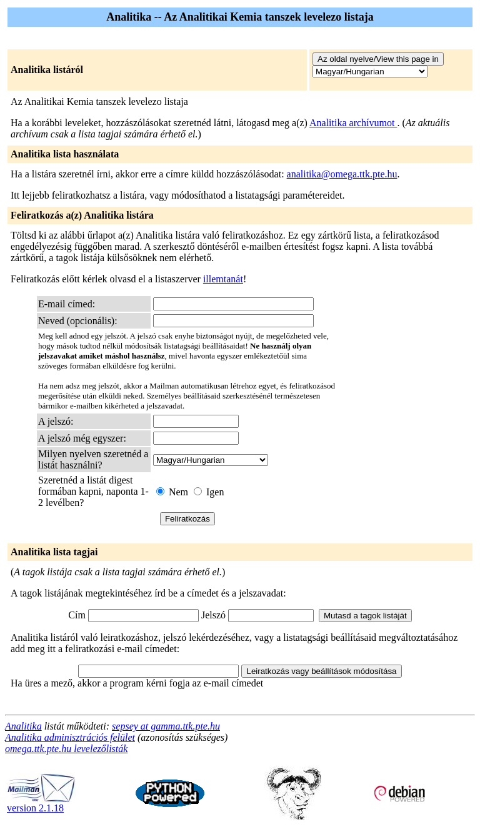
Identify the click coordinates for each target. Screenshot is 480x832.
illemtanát (223, 279)
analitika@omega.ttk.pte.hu (342, 174)
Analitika (23, 726)
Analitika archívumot (353, 122)
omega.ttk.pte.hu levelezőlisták (66, 748)
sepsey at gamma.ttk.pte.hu (166, 726)
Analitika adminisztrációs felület (70, 737)
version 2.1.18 (41, 803)
